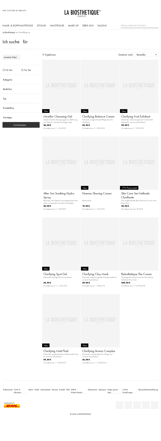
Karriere (55, 389)
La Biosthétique (9, 32)
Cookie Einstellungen (127, 391)
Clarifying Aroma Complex (98, 351)
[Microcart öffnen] (155, 12)
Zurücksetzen (21, 124)
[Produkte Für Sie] (22, 70)
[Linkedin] (119, 405)
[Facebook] (128, 405)
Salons (102, 25)
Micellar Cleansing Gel (57, 116)
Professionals (8, 389)
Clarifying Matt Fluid (55, 351)
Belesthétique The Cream (136, 274)
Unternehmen (45, 389)
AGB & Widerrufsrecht (76, 391)
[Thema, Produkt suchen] (139, 25)
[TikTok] (154, 405)
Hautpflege (57, 25)
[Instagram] (146, 405)
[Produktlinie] (21, 108)
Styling (41, 25)
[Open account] (148, 12)
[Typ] (21, 98)
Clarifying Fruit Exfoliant (135, 116)
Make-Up (73, 25)
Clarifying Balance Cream (98, 116)
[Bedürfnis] (21, 89)
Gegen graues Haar (112, 391)
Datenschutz (92, 389)
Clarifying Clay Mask (95, 274)
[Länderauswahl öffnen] (141, 12)
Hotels (36, 389)
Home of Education (17, 391)
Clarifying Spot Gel (55, 274)
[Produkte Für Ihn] (4, 70)
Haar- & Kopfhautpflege (18, 25)
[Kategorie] (21, 79)
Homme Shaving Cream (97, 193)
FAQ (68, 389)
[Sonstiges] (21, 117)
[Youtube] (137, 405)
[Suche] (156, 25)
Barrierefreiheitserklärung (148, 389)
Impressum (102, 389)
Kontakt (62, 389)
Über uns (88, 25)
